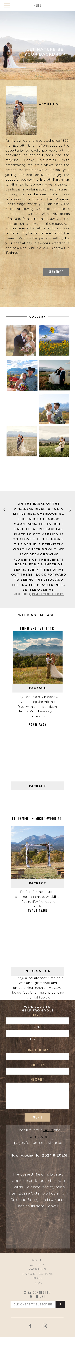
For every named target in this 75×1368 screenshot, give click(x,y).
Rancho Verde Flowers (48, 594)
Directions (39, 1136)
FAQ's (48, 1130)
